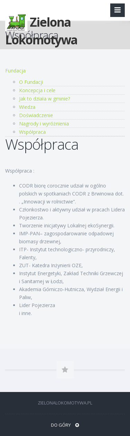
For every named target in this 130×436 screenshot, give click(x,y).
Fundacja (15, 70)
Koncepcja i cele (37, 90)
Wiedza (27, 107)
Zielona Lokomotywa (41, 24)
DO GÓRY (65, 425)
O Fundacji (31, 82)
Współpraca (32, 132)
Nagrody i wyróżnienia (44, 123)
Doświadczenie (36, 115)
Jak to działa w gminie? (44, 98)
